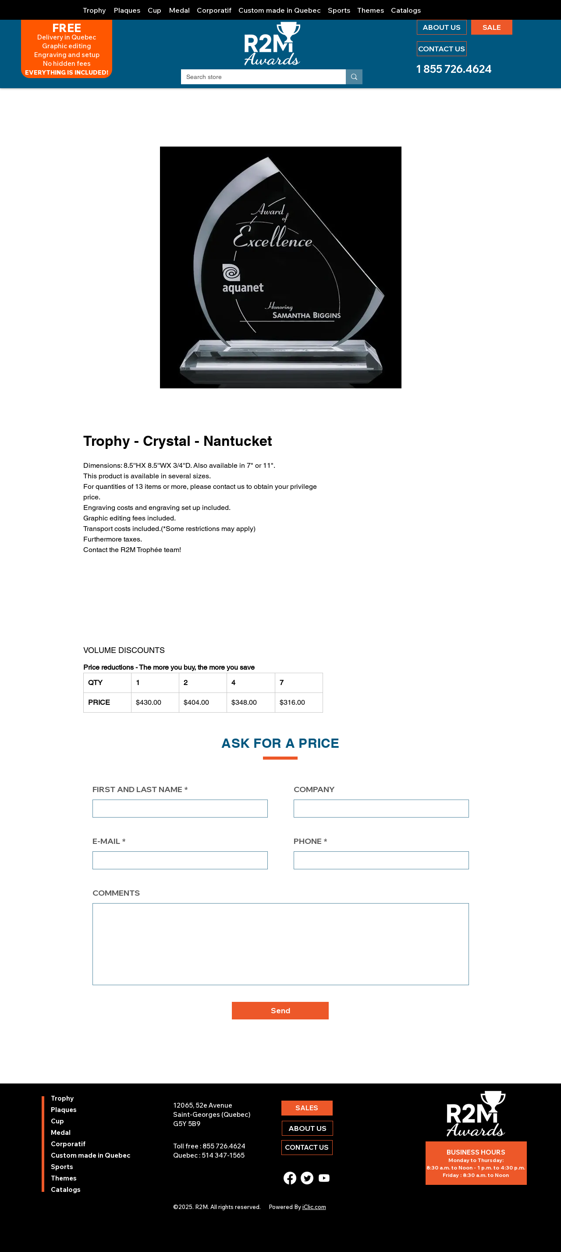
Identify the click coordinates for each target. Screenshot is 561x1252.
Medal (61, 1132)
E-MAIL (106, 841)
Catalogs (66, 1189)
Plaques (64, 1109)
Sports (62, 1166)
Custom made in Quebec (74, 1155)
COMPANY (314, 789)
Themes (64, 1178)
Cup (57, 1121)
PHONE (308, 841)
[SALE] (491, 27)
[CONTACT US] (442, 48)
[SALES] (307, 1108)
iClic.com (314, 1206)
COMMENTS (116, 893)
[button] (94, 6)
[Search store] (256, 77)
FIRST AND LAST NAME (137, 789)
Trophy (62, 1098)
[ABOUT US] (442, 27)
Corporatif (68, 1144)
